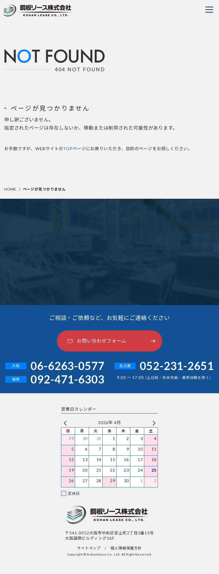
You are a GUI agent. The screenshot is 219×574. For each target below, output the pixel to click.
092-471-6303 (67, 379)
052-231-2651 (177, 365)
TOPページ (74, 149)
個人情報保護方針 (126, 548)
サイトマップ (89, 548)
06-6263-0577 (67, 365)
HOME (10, 189)
